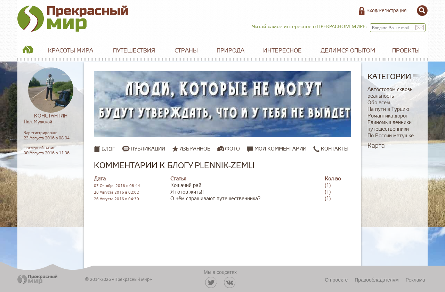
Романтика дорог (387, 116)
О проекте (336, 280)
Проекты (406, 50)
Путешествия (134, 50)
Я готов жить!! (187, 192)
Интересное (282, 50)
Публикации (148, 149)
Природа (230, 50)
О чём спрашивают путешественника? (215, 198)
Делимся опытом (348, 50)
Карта (376, 145)
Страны (186, 50)
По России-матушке (390, 135)
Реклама (415, 280)
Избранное (194, 149)
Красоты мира (70, 50)
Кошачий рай (185, 185)
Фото (232, 149)
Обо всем (378, 102)
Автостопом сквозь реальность (389, 92)
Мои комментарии (276, 149)
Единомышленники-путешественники (390, 125)
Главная (27, 51)
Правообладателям (376, 280)
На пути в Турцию (388, 109)
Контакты (330, 149)
